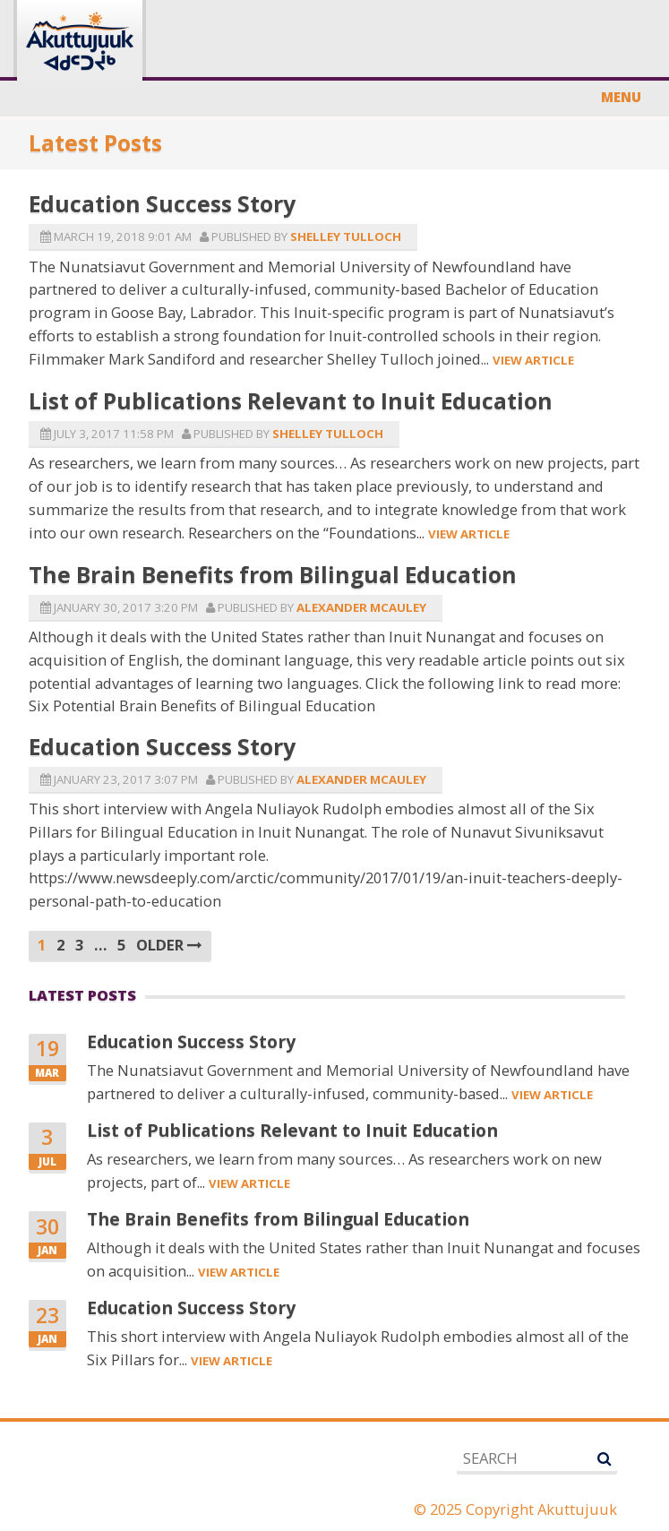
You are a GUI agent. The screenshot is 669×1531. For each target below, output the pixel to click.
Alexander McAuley (361, 607)
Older (169, 944)
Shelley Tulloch (345, 236)
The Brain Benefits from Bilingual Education (273, 574)
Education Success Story (162, 203)
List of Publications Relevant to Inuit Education (291, 400)
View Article (533, 360)
